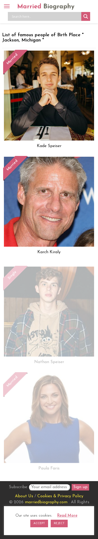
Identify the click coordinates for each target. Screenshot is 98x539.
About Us (24, 496)
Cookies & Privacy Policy (60, 496)
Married (45, 7)
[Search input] (46, 16)
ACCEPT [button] (39, 523)
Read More (67, 516)
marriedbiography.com (46, 502)
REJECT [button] (59, 523)
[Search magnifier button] (85, 16)
